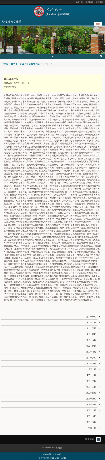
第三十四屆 (91, 393)
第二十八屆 (91, 358)
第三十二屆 (91, 381)
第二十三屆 (91, 328)
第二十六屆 (91, 346)
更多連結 (99, 2)
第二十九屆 (91, 363)
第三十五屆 (91, 399)
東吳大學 (79, 2)
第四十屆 (92, 428)
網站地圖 (89, 2)
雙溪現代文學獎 (12, 21)
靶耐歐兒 (58, 454)
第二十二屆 (91, 322)
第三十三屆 (91, 387)
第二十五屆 (91, 340)
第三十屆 (92, 369)
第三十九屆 (91, 422)
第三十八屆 (91, 416)
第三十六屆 (91, 404)
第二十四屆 (91, 334)
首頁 (5, 64)
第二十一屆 (91, 317)
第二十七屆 (91, 352)
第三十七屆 (91, 410)
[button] (3, 39)
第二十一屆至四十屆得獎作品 (25, 64)
